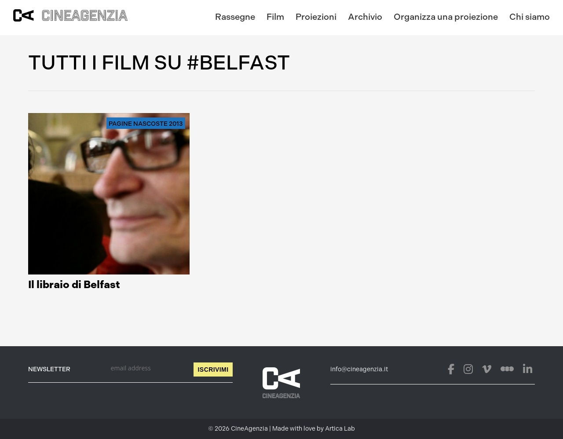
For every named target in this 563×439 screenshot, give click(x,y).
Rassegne (235, 16)
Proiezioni (316, 16)
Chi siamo (529, 16)
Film (275, 16)
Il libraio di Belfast (74, 284)
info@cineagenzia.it (359, 369)
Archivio (365, 16)
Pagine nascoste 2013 (146, 124)
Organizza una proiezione (446, 16)
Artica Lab (340, 428)
